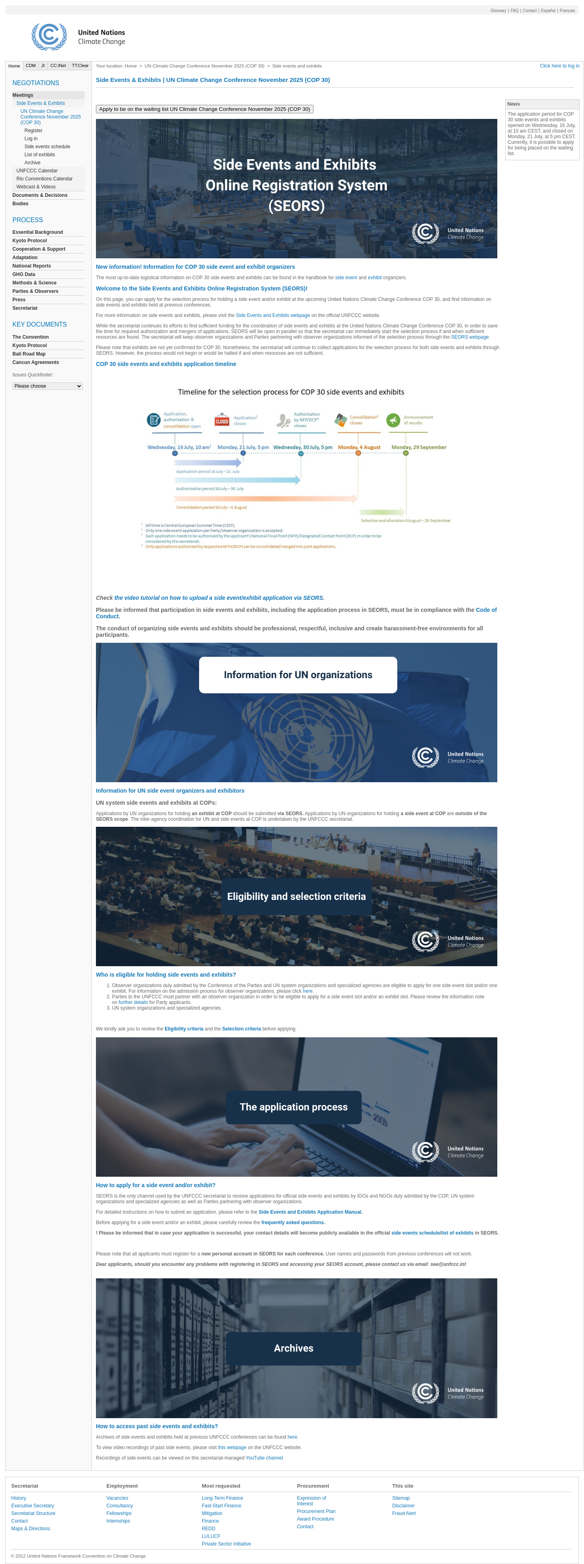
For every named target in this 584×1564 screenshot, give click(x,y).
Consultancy (119, 1506)
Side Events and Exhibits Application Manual (310, 1212)
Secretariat (24, 308)
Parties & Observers (35, 291)
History (18, 1498)
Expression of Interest (311, 1501)
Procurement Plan (316, 1511)
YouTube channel (264, 1458)
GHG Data (23, 274)
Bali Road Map (29, 354)
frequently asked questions (292, 1222)
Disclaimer (403, 1506)
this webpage (232, 1447)
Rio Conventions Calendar (44, 179)
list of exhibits (457, 1233)
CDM (31, 65)
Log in (31, 138)
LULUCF (211, 1536)
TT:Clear (80, 65)
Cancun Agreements (35, 362)
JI (43, 65)
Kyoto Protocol (29, 240)
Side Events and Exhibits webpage (273, 315)
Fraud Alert (404, 1513)
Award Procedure (315, 1519)
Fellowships (119, 1513)
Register (33, 130)
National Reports (31, 266)
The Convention (30, 337)
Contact (530, 10)
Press (19, 300)
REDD (209, 1528)
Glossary (498, 10)
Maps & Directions (30, 1528)
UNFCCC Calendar (37, 171)
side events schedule (415, 1233)
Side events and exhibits (297, 65)
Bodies (20, 203)
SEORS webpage (470, 337)
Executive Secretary (32, 1506)
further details (133, 1002)
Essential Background (37, 232)
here (308, 991)
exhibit (375, 277)
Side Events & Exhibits (40, 103)
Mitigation (212, 1513)
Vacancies (117, 1498)
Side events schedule (47, 146)
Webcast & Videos (36, 187)
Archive (32, 163)
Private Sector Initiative (226, 1544)
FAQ (515, 10)
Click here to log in (560, 66)
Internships (118, 1521)
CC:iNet (58, 65)
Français (567, 10)
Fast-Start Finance (222, 1506)
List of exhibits (39, 154)
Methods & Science (34, 283)
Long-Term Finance (222, 1498)
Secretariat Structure (33, 1513)
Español (548, 10)
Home (14, 65)
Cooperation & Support (38, 249)
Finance (210, 1521)
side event (346, 277)
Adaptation (25, 257)
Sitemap (401, 1498)
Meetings (22, 95)
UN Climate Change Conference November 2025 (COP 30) (50, 116)
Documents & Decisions (39, 195)
